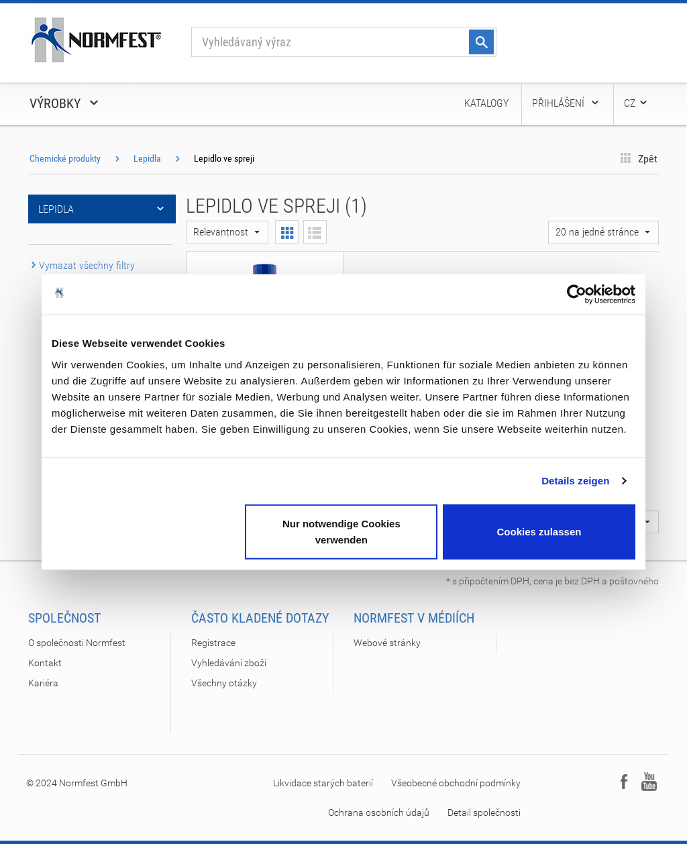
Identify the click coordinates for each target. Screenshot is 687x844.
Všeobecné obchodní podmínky (456, 783)
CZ (636, 103)
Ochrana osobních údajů (378, 812)
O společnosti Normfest (76, 642)
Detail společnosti (484, 812)
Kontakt (45, 662)
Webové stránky (387, 642)
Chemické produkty (65, 158)
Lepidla (147, 158)
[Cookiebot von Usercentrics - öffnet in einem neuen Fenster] (576, 294)
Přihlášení (566, 103)
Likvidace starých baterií (323, 783)
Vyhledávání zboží (228, 662)
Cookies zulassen (539, 531)
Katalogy (486, 103)
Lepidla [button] (102, 209)
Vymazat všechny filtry (81, 265)
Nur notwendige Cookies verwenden (341, 531)
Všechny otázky (224, 683)
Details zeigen (575, 480)
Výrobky (65, 103)
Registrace (213, 642)
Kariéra (43, 683)
